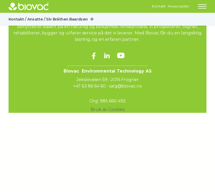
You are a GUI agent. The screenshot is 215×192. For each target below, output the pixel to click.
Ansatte (36, 19)
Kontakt (159, 6)
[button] (202, 6)
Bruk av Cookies (108, 109)
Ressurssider (178, 6)
